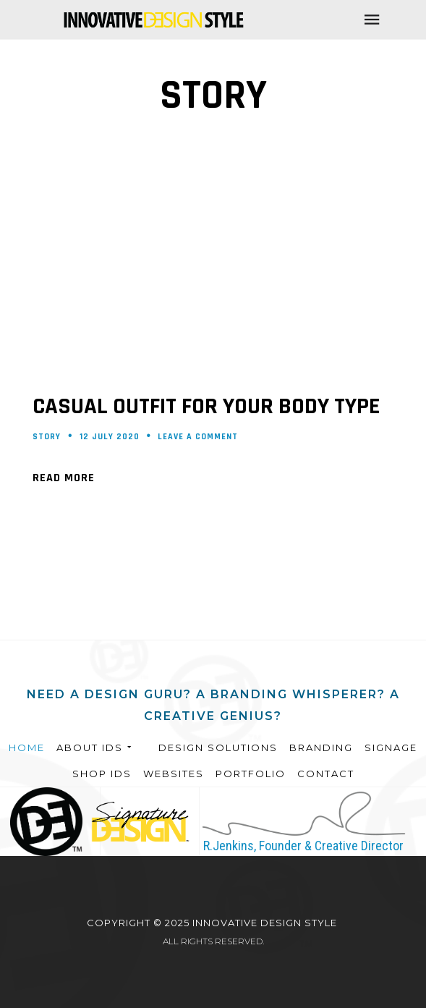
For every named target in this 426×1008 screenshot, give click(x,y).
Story (47, 436)
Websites (173, 773)
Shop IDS (102, 773)
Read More (64, 478)
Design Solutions (218, 747)
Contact (325, 773)
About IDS (95, 747)
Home (27, 747)
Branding (321, 747)
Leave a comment (198, 436)
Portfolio (251, 773)
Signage (391, 747)
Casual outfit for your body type (206, 406)
